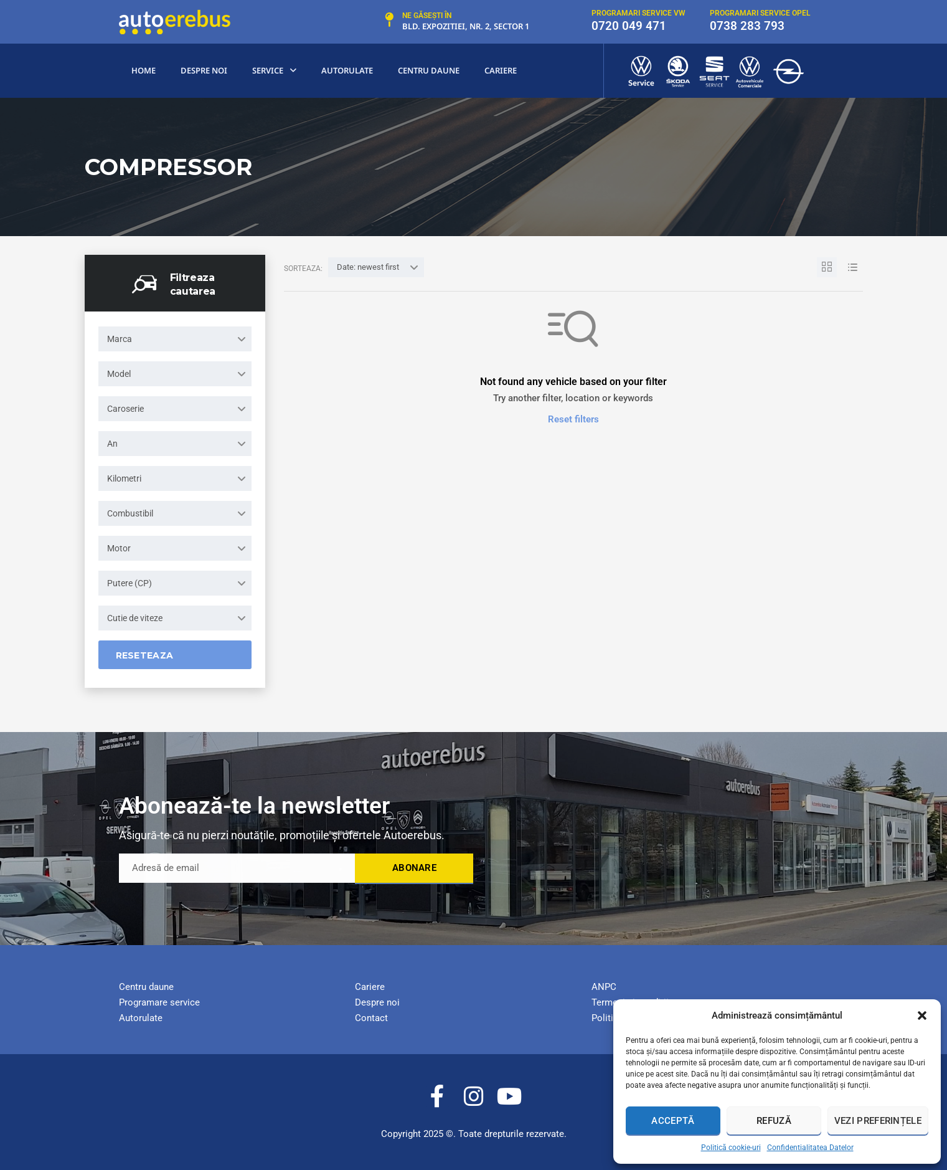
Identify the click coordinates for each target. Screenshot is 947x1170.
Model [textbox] (119, 374)
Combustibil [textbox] (130, 513)
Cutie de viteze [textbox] (135, 618)
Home (143, 70)
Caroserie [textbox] (125, 409)
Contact (371, 1018)
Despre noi (204, 70)
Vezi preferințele (877, 1120)
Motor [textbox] (119, 548)
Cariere (500, 70)
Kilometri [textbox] (124, 478)
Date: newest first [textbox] (368, 267)
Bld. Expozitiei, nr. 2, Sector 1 (465, 26)
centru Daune (428, 70)
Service (274, 70)
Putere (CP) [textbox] (129, 583)
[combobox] (175, 338)
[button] (922, 1015)
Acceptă (672, 1120)
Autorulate (347, 70)
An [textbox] (112, 444)
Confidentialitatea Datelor (810, 1147)
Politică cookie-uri (731, 1147)
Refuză (773, 1120)
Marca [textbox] (119, 339)
